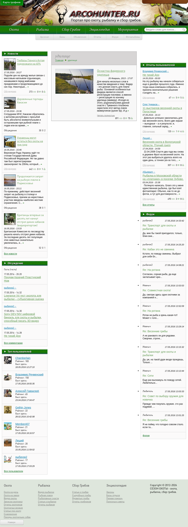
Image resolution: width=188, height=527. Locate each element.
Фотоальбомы (133, 36)
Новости (13, 53)
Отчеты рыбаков (46, 504)
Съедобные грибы (81, 495)
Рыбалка (42, 29)
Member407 (22, 424)
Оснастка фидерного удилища (111, 72)
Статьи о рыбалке (47, 501)
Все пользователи (13, 471)
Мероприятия (128, 29)
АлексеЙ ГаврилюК (27, 391)
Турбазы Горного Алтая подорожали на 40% (30, 61)
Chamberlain (22, 358)
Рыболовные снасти (48, 498)
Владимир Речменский (29, 374)
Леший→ (147, 138)
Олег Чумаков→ (151, 104)
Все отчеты (149, 204)
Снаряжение (10, 514)
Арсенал (44, 36)
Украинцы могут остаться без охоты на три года (30, 141)
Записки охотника (13, 501)
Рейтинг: (20, 361)
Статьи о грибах (80, 492)
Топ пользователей (19, 351)
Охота (14, 29)
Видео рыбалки (46, 492)
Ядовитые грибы (80, 498)
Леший (19, 440)
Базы (62, 36)
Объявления (80, 36)
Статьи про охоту (12, 510)
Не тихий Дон (12, 335)
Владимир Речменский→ (156, 71)
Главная (59, 60)
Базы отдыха (113, 495)
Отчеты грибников (81, 501)
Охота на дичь (11, 492)
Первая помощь (114, 498)
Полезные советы (115, 501)
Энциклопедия (99, 29)
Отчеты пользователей (160, 65)
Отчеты (97, 36)
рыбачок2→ (10, 288)
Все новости (10, 253)
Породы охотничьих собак (17, 517)
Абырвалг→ (149, 172)
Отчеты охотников (13, 504)
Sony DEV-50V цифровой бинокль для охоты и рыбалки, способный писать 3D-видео (23, 317)
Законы (110, 492)
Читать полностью (106, 115)
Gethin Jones (23, 407)
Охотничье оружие (13, 507)
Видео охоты (10, 498)
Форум (115, 36)
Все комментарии (13, 343)
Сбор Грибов (71, 29)
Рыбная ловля (45, 495)
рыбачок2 (21, 457)
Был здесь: (21, 364)
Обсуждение (10, 91)
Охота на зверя (11, 495)
